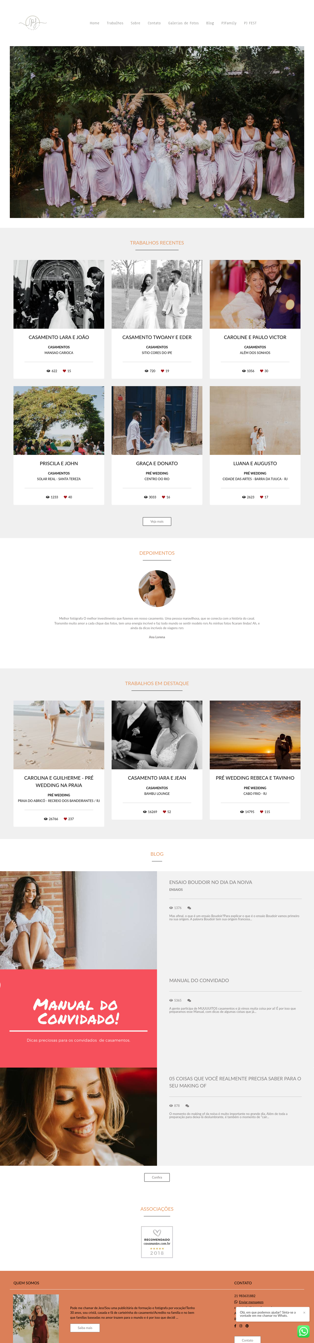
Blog (210, 23)
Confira (157, 1177)
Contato (154, 23)
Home (94, 23)
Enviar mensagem (251, 1302)
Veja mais (157, 521)
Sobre (135, 23)
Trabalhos (115, 23)
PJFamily (229, 23)
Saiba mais (85, 1328)
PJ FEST (250, 23)
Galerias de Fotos (183, 23)
